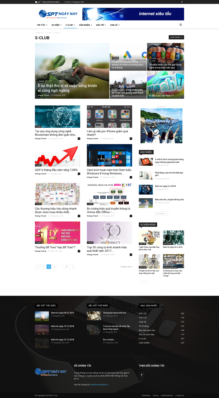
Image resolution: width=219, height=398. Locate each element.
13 (66, 266)
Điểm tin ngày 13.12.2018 (62, 340)
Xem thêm (161, 213)
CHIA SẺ (115, 25)
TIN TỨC (42, 25)
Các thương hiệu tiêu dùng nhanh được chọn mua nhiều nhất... (56, 210)
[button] (180, 25)
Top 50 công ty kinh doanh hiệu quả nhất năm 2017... (107, 249)
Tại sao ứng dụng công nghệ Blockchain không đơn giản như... (56, 133)
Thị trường (168, 244)
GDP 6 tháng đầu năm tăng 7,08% (56, 170)
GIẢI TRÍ (101, 25)
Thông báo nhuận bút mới (114, 313)
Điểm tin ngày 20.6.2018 (172, 247)
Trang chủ (39, 32)
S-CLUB (70, 25)
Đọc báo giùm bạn (170, 267)
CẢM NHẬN (85, 25)
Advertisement (167, 395)
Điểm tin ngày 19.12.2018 (62, 326)
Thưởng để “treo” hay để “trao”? (55, 247)
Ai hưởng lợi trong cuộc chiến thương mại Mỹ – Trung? (172, 273)
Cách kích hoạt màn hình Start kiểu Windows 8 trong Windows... (109, 171)
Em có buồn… (109, 340)
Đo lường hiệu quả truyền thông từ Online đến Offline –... (108, 210)
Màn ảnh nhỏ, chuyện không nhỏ (169, 199)
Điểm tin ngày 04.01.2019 (62, 313)
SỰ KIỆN (57, 25)
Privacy (156, 395)
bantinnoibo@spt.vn (99, 384)
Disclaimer (146, 395)
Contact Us (179, 395)
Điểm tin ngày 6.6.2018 (165, 186)
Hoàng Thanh (43, 95)
